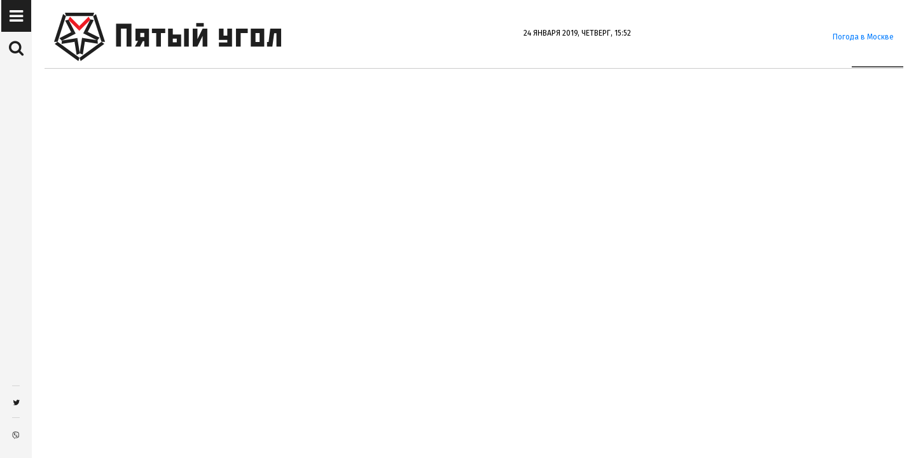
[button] (16, 16)
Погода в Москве (863, 36)
